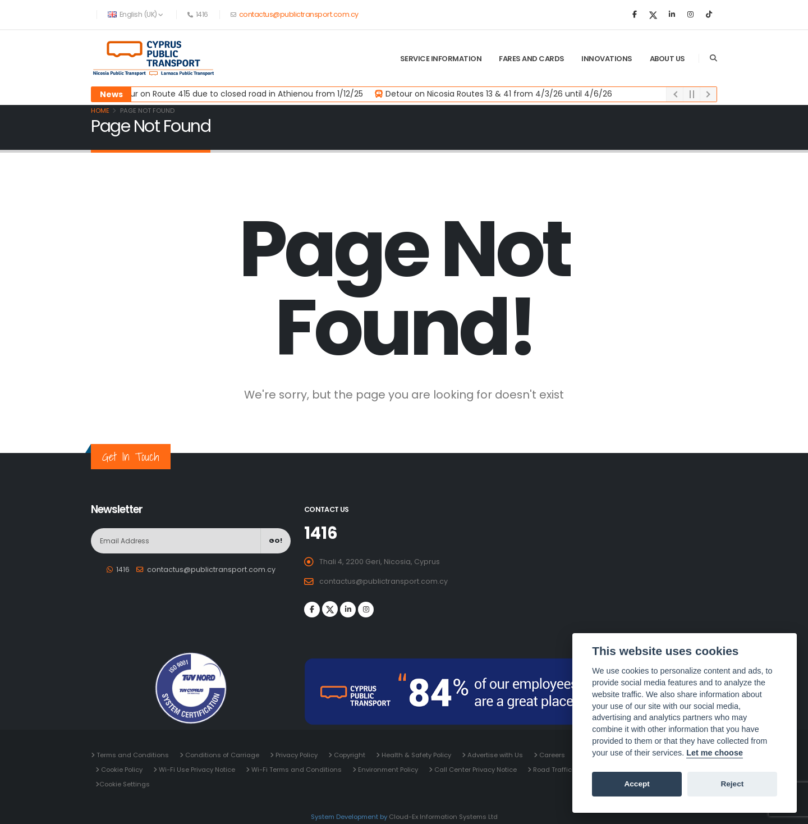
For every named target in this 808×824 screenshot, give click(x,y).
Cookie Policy (121, 769)
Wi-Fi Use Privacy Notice (196, 769)
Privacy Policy (296, 754)
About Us (667, 58)
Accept (636, 784)
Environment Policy (387, 769)
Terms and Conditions (132, 754)
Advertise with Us (494, 754)
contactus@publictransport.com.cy (298, 14)
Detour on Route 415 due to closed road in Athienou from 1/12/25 (237, 93)
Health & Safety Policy (415, 754)
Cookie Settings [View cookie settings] (124, 784)
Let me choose (714, 752)
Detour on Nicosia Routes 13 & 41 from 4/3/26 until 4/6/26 (499, 93)
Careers (551, 754)
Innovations (606, 58)
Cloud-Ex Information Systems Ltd (443, 816)
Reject (731, 784)
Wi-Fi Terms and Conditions (296, 769)
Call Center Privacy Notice (475, 769)
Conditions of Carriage (221, 754)
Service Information (441, 58)
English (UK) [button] (135, 14)
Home (100, 110)
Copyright (348, 754)
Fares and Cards (531, 58)
